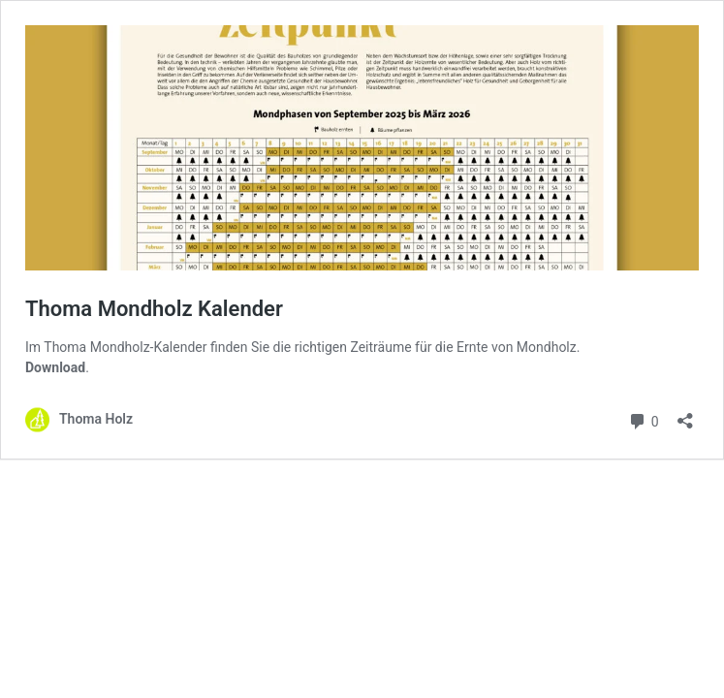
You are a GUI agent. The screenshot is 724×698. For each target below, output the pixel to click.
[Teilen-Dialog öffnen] (685, 414)
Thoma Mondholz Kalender (154, 309)
